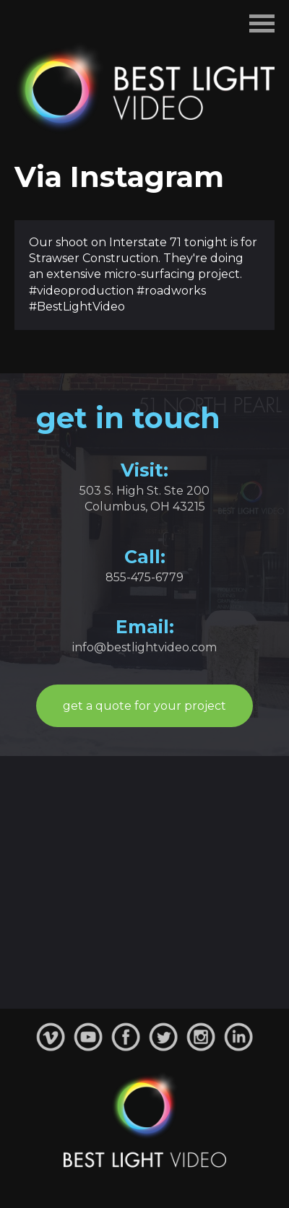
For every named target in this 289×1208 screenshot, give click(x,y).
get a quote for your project (144, 706)
